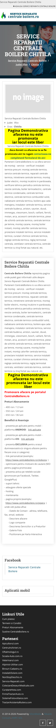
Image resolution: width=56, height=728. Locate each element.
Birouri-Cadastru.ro (12, 668)
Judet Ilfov (22, 64)
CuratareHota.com (11, 689)
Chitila (35, 64)
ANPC (15, 717)
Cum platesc (8, 619)
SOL (20, 717)
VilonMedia (35, 713)
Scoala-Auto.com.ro (12, 656)
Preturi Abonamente (12, 627)
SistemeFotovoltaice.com (15, 698)
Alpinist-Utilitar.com (12, 664)
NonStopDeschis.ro (12, 677)
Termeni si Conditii (11, 623)
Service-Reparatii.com (13, 681)
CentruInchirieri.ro (11, 647)
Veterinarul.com (10, 660)
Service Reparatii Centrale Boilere (27, 60)
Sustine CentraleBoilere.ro (15, 631)
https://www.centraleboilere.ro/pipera (25, 502)
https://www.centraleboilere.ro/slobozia (26, 459)
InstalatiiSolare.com (12, 673)
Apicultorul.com (10, 643)
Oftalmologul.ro (10, 651)
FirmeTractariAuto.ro (13, 694)
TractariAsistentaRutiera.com (17, 702)
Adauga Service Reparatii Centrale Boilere (34, 6)
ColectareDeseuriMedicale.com (18, 685)
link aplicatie (34, 429)
